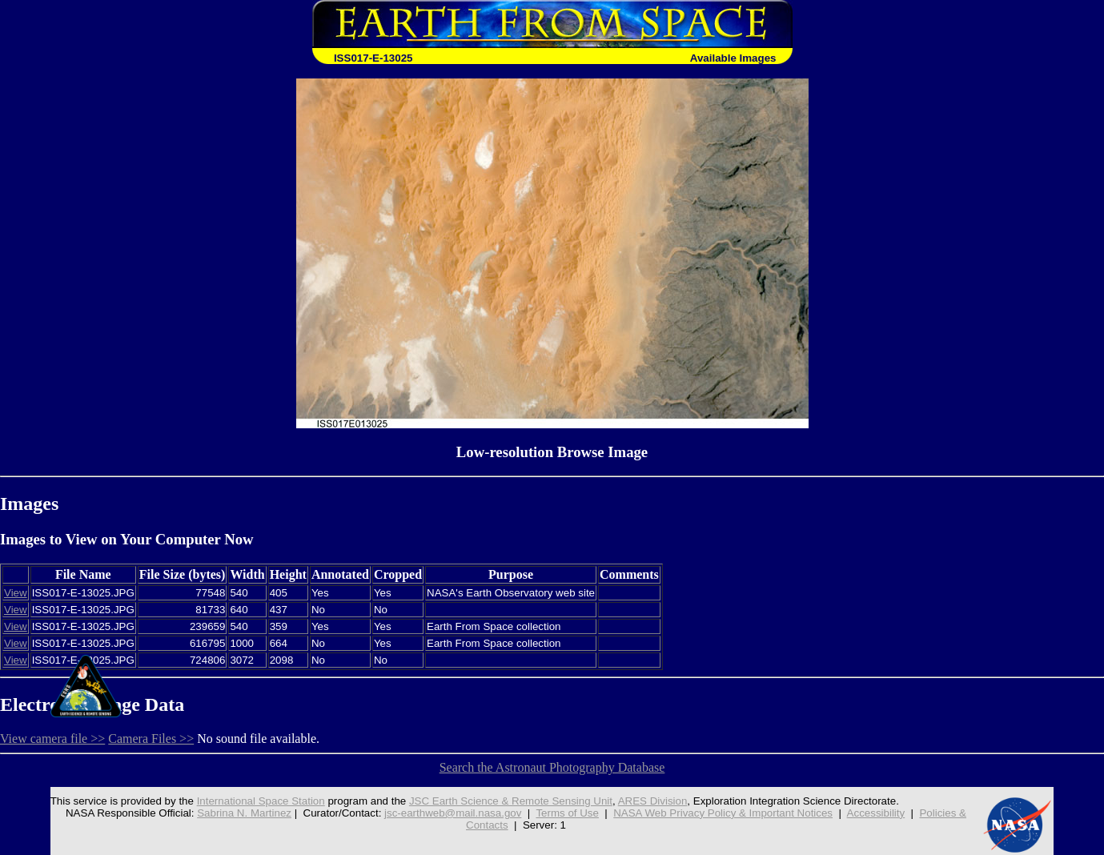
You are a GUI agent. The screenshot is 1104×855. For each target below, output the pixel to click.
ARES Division (653, 801)
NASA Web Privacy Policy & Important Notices (723, 813)
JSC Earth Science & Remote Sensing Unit (510, 801)
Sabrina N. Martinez (244, 813)
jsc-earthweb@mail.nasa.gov (452, 813)
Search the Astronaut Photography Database (552, 767)
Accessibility (876, 813)
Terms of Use (567, 813)
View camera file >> (52, 738)
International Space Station (261, 801)
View (15, 593)
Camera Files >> (151, 738)
